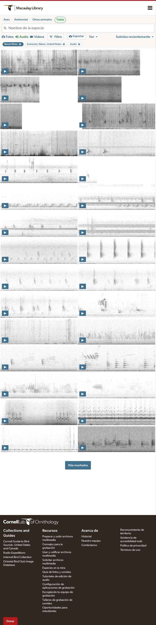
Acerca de (89, 531)
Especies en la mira (53, 567)
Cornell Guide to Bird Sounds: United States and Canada (16, 545)
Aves (7, 19)
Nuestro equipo (91, 540)
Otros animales (42, 19)
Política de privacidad (133, 545)
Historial (86, 536)
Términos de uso (130, 550)
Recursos (49, 531)
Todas (60, 19)
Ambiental (21, 19)
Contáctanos (89, 545)
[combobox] (81, 28)
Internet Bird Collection (17, 557)
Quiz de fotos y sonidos (56, 572)
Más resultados (78, 465)
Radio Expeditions (14, 552)
